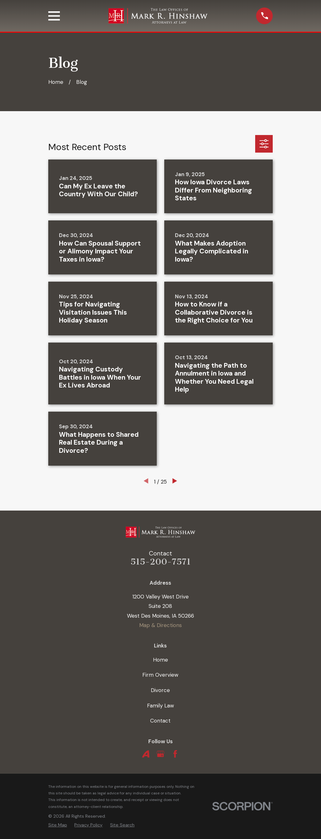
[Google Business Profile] (160, 754)
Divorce (160, 690)
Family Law (160, 705)
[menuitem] (57, 824)
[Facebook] (175, 754)
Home (160, 659)
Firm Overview (160, 674)
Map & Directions (160, 625)
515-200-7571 (160, 562)
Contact (160, 720)
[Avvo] (146, 754)
